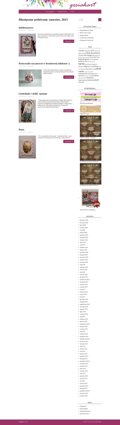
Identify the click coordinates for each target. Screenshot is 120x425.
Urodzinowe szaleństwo (87, 38)
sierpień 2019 (84, 240)
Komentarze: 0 (31, 30)
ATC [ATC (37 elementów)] (92, 50)
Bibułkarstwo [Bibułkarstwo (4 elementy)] (97, 50)
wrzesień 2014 (84, 341)
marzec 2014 (83, 349)
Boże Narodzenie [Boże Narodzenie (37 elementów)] (93, 53)
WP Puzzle (98, 421)
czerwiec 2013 (84, 371)
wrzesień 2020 (84, 222)
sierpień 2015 (84, 326)
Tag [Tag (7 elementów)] (91, 75)
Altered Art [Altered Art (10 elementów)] (88, 51)
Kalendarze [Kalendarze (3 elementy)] (90, 61)
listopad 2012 (84, 388)
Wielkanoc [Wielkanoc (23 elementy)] (90, 78)
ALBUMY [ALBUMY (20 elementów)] (81, 51)
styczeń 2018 (83, 274)
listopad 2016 (84, 302)
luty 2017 (82, 297)
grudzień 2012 (84, 386)
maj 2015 (82, 331)
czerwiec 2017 (84, 287)
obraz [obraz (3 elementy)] (88, 71)
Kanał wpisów (84, 409)
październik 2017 (85, 279)
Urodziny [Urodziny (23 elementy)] (95, 76)
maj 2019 (82, 245)
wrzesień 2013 (84, 364)
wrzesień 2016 (84, 307)
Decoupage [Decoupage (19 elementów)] (88, 55)
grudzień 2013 (84, 356)
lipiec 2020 (83, 225)
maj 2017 (82, 289)
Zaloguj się (83, 406)
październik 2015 (85, 324)
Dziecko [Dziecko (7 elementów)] (91, 57)
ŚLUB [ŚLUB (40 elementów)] (96, 80)
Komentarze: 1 (31, 96)
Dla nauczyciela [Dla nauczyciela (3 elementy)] (86, 57)
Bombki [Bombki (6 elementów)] (84, 53)
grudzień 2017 (84, 277)
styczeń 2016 (83, 321)
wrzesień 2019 (84, 237)
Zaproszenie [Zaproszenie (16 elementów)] (82, 80)
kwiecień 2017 (84, 292)
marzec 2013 (83, 378)
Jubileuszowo (26, 27)
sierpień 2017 (84, 284)
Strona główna (50, 11)
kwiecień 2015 (84, 334)
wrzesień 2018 (84, 257)
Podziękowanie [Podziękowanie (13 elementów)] (83, 73)
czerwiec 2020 (84, 227)
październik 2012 (85, 391)
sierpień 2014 (84, 344)
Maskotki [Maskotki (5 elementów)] (83, 69)
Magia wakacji (84, 35)
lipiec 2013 (83, 368)
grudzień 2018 (84, 252)
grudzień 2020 (84, 220)
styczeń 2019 (83, 250)
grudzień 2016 (84, 299)
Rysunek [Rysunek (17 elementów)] (81, 76)
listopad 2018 (84, 255)
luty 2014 (82, 351)
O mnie (72, 11)
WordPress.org (84, 414)
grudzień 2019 (84, 235)
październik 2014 (85, 339)
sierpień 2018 (84, 260)
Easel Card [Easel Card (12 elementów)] (97, 57)
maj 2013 (82, 373)
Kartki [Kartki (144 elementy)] (81, 63)
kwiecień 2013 (84, 376)
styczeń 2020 (83, 232)
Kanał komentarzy (85, 411)
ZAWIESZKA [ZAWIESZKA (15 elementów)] (90, 80)
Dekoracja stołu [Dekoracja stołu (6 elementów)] (96, 55)
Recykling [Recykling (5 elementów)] (95, 73)
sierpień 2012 (84, 396)
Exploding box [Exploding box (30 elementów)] (83, 59)
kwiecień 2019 (84, 247)
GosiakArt (21, 421)
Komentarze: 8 (30, 132)
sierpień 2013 (84, 366)
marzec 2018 (83, 269)
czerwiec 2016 (84, 314)
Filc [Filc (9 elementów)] (90, 59)
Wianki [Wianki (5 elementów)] (84, 78)
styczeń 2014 (83, 354)
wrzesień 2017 (84, 282)
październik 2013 (85, 361)
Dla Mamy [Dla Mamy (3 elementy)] (80, 57)
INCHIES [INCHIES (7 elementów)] (85, 61)
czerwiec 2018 (84, 262)
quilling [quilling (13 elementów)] (90, 73)
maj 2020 (82, 230)
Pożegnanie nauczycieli (86, 40)
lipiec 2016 (83, 312)
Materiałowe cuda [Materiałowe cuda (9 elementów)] (90, 69)
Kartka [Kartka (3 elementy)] (94, 61)
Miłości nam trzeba (85, 33)
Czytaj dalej (68, 41)
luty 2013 (82, 381)
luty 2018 (82, 272)
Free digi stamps (62, 11)
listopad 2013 (84, 359)
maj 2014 (82, 346)
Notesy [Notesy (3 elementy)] (85, 71)
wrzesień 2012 (84, 393)
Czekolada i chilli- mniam (33, 93)
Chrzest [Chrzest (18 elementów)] (81, 55)
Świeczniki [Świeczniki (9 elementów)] (81, 82)
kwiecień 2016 (84, 319)
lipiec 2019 (83, 242)
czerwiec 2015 (84, 329)
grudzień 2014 (84, 336)
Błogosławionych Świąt (86, 30)
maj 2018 (82, 265)
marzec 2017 (83, 294)
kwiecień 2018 (84, 267)
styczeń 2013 (83, 383)
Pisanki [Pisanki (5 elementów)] (91, 71)
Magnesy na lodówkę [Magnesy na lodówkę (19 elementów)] (91, 66)
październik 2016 (85, 304)
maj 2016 (82, 317)
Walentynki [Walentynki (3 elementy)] (80, 78)
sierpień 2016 (84, 309)
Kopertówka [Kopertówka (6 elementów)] (88, 64)
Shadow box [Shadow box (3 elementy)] (86, 75)
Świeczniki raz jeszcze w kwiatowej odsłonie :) (44, 63)
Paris (21, 129)
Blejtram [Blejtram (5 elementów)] (80, 53)
